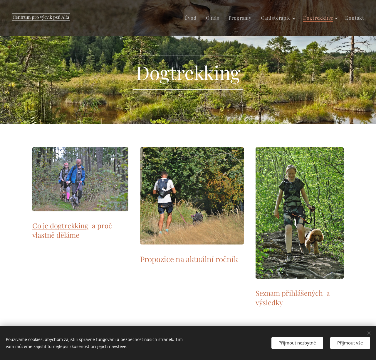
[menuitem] (192, 18)
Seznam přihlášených (289, 293)
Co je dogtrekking (60, 225)
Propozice (157, 259)
